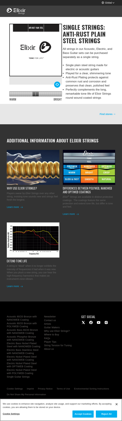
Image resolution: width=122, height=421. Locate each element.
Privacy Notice (45, 388)
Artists (47, 323)
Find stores (106, 114)
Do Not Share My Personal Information (26, 394)
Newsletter (50, 316)
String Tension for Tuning (58, 345)
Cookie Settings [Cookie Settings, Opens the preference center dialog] (11, 414)
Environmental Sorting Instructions (91, 388)
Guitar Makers (52, 327)
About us (49, 349)
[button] (108, 3)
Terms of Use (63, 388)
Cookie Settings (15, 388)
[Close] (116, 404)
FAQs (47, 338)
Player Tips (50, 341)
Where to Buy (51, 334)
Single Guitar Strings (18, 376)
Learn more (13, 207)
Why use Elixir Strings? (57, 331)
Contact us (50, 320)
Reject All (106, 414)
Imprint (30, 388)
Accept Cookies (83, 414)
